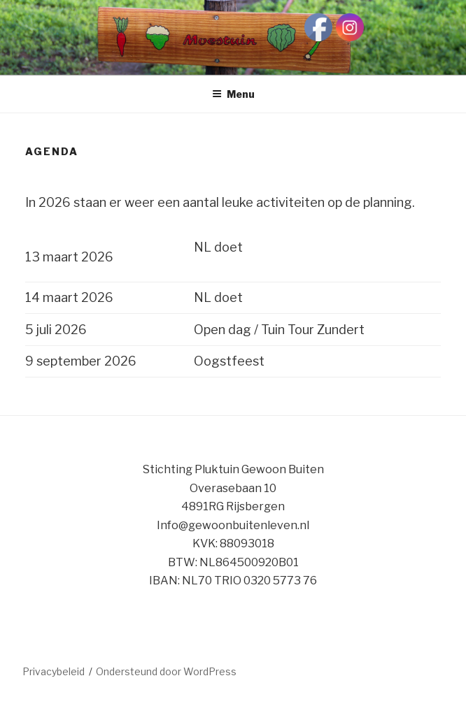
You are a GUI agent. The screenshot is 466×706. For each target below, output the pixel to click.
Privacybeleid (53, 671)
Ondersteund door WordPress (166, 671)
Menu (233, 94)
